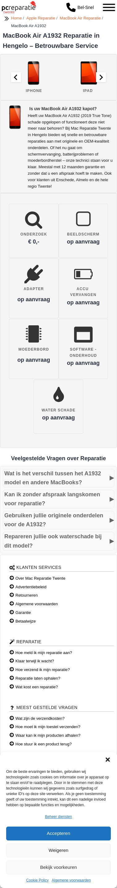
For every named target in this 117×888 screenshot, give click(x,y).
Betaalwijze (25, 621)
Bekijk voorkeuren (58, 867)
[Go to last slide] (16, 77)
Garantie (23, 612)
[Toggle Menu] (109, 7)
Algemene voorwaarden (71, 880)
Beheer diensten (58, 817)
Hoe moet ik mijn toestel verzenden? (47, 726)
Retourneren (26, 595)
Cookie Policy (37, 880)
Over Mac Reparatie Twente (40, 578)
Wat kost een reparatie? (36, 687)
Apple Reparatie (41, 18)
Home (17, 18)
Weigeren (59, 850)
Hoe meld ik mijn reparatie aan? (43, 652)
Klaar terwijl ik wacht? (34, 661)
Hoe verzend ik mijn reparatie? (42, 669)
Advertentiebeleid (30, 587)
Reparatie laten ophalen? (37, 678)
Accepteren (58, 833)
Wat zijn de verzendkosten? (40, 718)
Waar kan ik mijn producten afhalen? (48, 735)
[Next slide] (101, 77)
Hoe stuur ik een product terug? (43, 744)
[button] (108, 760)
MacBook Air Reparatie (81, 18)
